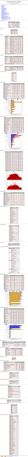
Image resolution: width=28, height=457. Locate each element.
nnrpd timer (3, 7)
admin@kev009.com (11, 456)
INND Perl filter (3, 11)
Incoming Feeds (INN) (4, 8)
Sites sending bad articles (4, 10)
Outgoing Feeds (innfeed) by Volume (5, 13)
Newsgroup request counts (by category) (6, 18)
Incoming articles (3, 9)
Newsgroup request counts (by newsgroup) (6, 19)
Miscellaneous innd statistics (4, 12)
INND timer (3, 6)
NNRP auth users (3, 15)
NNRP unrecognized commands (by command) (6, 17)
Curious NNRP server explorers (5, 16)
